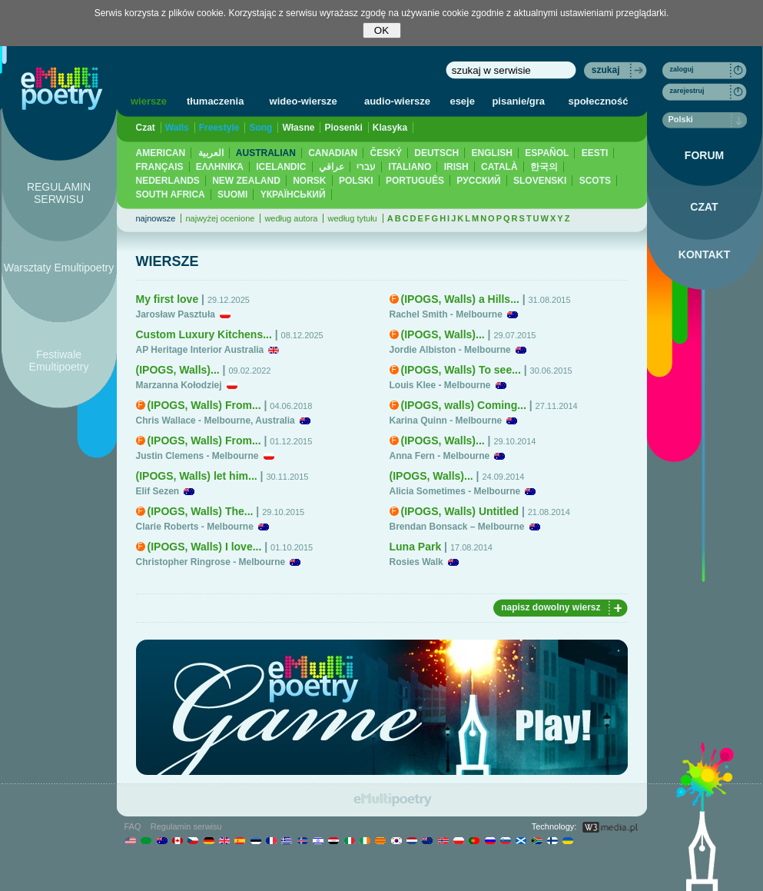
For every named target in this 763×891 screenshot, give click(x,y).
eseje (462, 101)
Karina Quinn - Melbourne (446, 420)
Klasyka (390, 127)
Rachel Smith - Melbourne (446, 314)
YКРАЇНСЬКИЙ (293, 194)
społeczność (599, 101)
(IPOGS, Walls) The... (201, 511)
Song (260, 127)
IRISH (456, 166)
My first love (167, 299)
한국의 (544, 166)
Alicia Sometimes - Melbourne (455, 491)
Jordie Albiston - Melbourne (450, 349)
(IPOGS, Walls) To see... (461, 370)
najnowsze (156, 218)
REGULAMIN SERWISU (59, 193)
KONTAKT (704, 254)
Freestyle (219, 127)
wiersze (149, 101)
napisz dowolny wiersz (550, 607)
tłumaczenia (215, 101)
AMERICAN (161, 153)
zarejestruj (687, 91)
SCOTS (595, 180)
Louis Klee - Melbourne (440, 385)
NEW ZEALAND (246, 180)
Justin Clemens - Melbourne (197, 455)
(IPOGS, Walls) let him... (196, 476)
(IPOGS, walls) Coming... (463, 405)
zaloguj (682, 69)
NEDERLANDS (168, 180)
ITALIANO (410, 166)
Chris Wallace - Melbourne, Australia (215, 420)
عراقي (331, 166)
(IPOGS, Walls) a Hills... (460, 299)
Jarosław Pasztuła (175, 314)
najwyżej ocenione (219, 218)
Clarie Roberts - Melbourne (195, 526)
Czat (145, 127)
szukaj (606, 70)
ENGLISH (492, 153)
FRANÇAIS (160, 166)
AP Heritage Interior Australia (200, 349)
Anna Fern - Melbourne (440, 455)
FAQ (132, 826)
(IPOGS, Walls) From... (204, 405)
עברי (366, 166)
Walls (177, 127)
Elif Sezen (158, 491)
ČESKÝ (386, 153)
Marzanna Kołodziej (179, 385)
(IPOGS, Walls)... (178, 370)
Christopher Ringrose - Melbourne (211, 562)
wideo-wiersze (303, 101)
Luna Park (416, 546)
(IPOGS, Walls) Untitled (460, 511)
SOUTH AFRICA (170, 194)
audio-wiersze (397, 101)
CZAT (704, 207)
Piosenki (343, 127)
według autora (290, 218)
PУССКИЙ (478, 180)
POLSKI (356, 180)
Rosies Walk (416, 562)
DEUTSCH (436, 153)
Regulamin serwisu (186, 826)
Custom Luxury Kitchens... (204, 334)
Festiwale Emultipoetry (59, 360)
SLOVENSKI (539, 180)
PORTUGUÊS (415, 180)
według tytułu (352, 218)
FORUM (704, 155)
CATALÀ (499, 166)
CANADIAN (332, 153)
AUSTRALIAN (266, 153)
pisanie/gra (518, 101)
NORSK (309, 180)
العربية (211, 153)
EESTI (595, 153)
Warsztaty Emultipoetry (59, 267)
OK (381, 30)
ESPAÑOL (547, 153)
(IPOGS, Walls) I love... (205, 546)
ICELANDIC (281, 166)
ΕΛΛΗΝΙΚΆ (220, 166)
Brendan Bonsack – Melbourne (457, 526)
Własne (298, 127)
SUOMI (232, 194)
